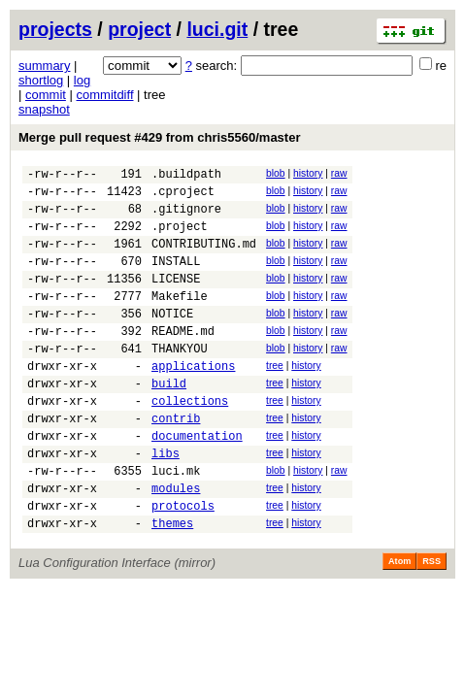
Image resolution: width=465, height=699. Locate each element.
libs (165, 502)
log (82, 80)
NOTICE (172, 339)
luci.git (217, 29)
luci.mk (175, 523)
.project (179, 237)
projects (55, 29)
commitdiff (105, 94)
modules (175, 543)
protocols (183, 563)
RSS (431, 622)
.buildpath (186, 176)
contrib (175, 461)
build (168, 421)
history (307, 173)
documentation (197, 482)
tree (274, 397)
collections (189, 441)
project (139, 29)
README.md (183, 359)
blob (275, 173)
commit (45, 94)
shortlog (40, 80)
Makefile (179, 319)
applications (193, 400)
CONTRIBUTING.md (203, 258)
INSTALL (175, 278)
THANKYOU (179, 380)
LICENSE (175, 298)
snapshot (44, 109)
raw (339, 173)
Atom (399, 622)
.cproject (183, 196)
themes (172, 584)
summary (44, 65)
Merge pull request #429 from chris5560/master (159, 137)
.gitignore (186, 217)
